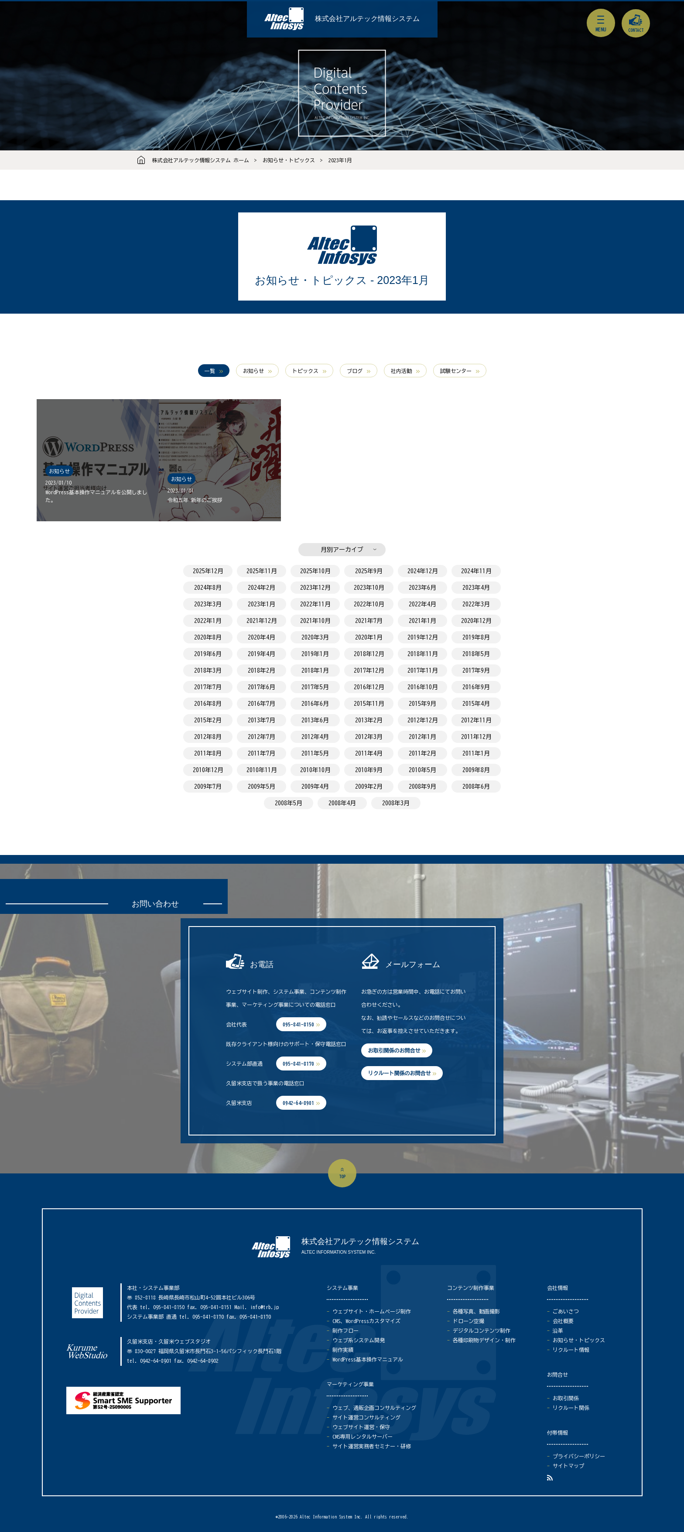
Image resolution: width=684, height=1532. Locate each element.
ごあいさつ (566, 1311)
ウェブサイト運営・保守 (361, 1426)
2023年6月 (422, 588)
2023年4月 (476, 588)
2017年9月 (476, 670)
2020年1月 (369, 637)
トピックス (305, 370)
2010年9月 (369, 770)
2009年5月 (261, 786)
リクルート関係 (571, 1407)
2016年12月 (369, 687)
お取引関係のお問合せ (394, 1050)
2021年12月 (261, 621)
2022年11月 (315, 604)
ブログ (355, 370)
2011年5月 (315, 753)
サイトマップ (568, 1465)
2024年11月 (476, 571)
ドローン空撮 (468, 1320)
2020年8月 (208, 637)
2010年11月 (261, 770)
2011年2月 (422, 753)
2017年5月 (315, 687)
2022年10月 (369, 604)
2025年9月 (369, 571)
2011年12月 (476, 737)
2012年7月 (261, 737)
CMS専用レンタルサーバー (362, 1436)
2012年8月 (208, 737)
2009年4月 (315, 786)
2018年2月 (261, 670)
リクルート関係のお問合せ (399, 1073)
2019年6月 (208, 654)
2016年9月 (476, 687)
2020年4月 (261, 637)
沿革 (558, 1330)
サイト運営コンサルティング (366, 1417)
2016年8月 (208, 704)
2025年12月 (208, 571)
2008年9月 (422, 786)
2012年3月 (369, 737)
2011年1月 (476, 753)
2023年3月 (208, 604)
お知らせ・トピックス (289, 160)
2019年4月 (261, 654)
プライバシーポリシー (579, 1456)
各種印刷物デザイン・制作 (484, 1340)
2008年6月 (476, 786)
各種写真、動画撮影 (476, 1311)
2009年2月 (369, 786)
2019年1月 (315, 654)
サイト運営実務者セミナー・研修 (371, 1446)
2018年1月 (315, 670)
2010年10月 (315, 770)
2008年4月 (342, 803)
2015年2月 (208, 720)
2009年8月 (476, 770)
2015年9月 (422, 704)
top (342, 1176)
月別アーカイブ (342, 550)
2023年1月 (340, 160)
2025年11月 (261, 571)
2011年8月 (208, 753)
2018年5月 (476, 654)
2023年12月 (315, 588)
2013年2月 (369, 720)
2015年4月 (476, 704)
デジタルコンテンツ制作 (481, 1330)
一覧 (210, 370)
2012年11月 (476, 720)
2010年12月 (208, 770)
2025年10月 (315, 571)
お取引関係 (566, 1398)
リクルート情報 (571, 1349)
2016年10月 (422, 687)
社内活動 (401, 370)
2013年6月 (315, 720)
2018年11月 (422, 654)
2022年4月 (422, 604)
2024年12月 (422, 571)
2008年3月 (396, 803)
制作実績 (342, 1349)
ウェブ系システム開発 (358, 1340)
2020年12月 (476, 621)
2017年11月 (422, 670)
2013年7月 (261, 720)
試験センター (456, 370)
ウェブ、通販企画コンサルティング (374, 1407)
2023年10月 (369, 588)
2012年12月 (422, 720)
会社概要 (563, 1320)
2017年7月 (208, 687)
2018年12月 (369, 654)
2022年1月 (208, 621)
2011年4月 (369, 753)
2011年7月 (261, 753)
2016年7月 (261, 704)
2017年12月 (369, 670)
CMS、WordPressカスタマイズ (366, 1320)
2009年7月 (208, 786)
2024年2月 (261, 588)
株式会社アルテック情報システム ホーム (200, 160)
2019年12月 (422, 637)
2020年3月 (315, 637)
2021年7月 (369, 621)
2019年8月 (476, 637)
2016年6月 (315, 704)
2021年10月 (315, 621)
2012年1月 (422, 737)
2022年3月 (476, 604)
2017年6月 (261, 687)
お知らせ (253, 370)
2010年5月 (422, 770)
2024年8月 (208, 588)
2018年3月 (208, 670)
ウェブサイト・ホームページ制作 (371, 1311)
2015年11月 (369, 704)
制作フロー (345, 1330)
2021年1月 (422, 621)
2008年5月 (288, 803)
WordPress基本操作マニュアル (367, 1359)
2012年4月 (315, 737)
